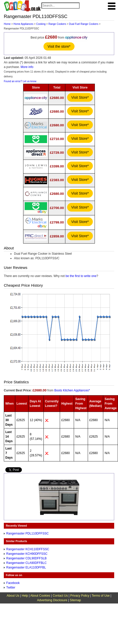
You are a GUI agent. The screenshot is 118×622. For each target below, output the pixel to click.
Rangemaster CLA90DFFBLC (26, 563)
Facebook (13, 583)
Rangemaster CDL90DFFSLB (26, 558)
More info (27, 67)
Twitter (10, 587)
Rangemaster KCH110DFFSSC (27, 549)
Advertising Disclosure (52, 600)
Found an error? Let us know (20, 81)
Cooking (41, 24)
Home (7, 24)
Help (25, 595)
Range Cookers (57, 24)
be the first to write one (81, 276)
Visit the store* (59, 46)
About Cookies (40, 595)
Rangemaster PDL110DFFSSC (27, 533)
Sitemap (75, 600)
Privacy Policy (79, 595)
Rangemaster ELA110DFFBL (26, 567)
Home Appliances (23, 24)
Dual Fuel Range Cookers (83, 24)
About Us (13, 595)
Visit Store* (80, 97)
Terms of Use (101, 595)
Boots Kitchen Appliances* (72, 390)
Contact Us (60, 595)
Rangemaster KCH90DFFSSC (27, 554)
